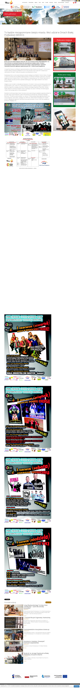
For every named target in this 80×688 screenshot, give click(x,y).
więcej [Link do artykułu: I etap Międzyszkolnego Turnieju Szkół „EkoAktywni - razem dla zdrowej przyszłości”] (25, 615)
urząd (55, 2)
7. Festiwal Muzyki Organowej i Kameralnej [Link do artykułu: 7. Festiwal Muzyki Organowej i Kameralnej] (37, 617)
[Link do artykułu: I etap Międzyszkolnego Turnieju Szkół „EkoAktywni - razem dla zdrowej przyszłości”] (13, 610)
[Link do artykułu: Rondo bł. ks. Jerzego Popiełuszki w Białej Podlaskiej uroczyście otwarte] (13, 658)
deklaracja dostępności (66, 0)
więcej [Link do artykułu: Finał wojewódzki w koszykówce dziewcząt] (25, 635)
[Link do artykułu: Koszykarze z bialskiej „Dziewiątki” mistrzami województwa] (13, 646)
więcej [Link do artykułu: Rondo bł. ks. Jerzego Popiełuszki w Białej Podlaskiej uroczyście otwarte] (25, 661)
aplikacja (51, 2)
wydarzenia (31, 2)
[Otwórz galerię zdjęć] (27, 49)
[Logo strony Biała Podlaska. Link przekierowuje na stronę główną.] (9, 2)
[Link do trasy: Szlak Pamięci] (64, 84)
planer (46, 2)
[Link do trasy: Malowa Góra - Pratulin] (64, 98)
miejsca (36, 2)
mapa (43, 2)
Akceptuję (77, 686)
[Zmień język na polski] (74, 2)
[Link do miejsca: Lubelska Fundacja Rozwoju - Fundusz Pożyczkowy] (64, 63)
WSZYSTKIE (48, 602)
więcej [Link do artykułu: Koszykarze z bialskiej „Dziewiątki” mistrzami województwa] (25, 647)
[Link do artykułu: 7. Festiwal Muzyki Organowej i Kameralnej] (13, 622)
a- (73, 0)
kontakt (67, 2)
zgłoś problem (61, 2)
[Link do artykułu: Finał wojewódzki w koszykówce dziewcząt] (13, 634)
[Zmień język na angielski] (76, 2)
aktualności (24, 2)
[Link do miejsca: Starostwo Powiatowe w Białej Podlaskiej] (64, 49)
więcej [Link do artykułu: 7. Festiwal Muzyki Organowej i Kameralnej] (25, 625)
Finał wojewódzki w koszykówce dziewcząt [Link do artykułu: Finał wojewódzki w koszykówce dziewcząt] (36, 629)
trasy (40, 2)
